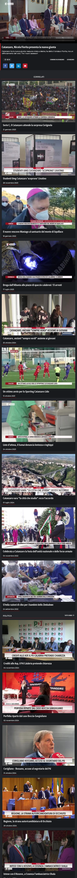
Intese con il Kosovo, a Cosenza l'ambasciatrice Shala (29, 874)
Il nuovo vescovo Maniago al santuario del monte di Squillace (33, 231)
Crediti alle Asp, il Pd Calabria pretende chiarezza (28, 663)
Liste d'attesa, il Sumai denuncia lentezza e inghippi (28, 444)
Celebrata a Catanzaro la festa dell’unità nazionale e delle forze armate (37, 551)
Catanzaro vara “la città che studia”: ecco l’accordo (28, 498)
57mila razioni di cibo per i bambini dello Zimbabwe (28, 604)
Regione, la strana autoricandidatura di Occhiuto (28, 821)
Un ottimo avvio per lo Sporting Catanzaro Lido (26, 391)
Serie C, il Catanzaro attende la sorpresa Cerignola (27, 125)
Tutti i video (70, 615)
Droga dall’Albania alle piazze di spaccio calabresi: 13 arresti (32, 285)
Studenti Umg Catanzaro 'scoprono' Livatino (24, 178)
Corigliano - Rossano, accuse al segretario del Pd (27, 768)
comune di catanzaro (57, 59)
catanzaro (70, 59)
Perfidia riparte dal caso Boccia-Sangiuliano (25, 716)
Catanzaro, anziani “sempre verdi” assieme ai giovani (29, 338)
